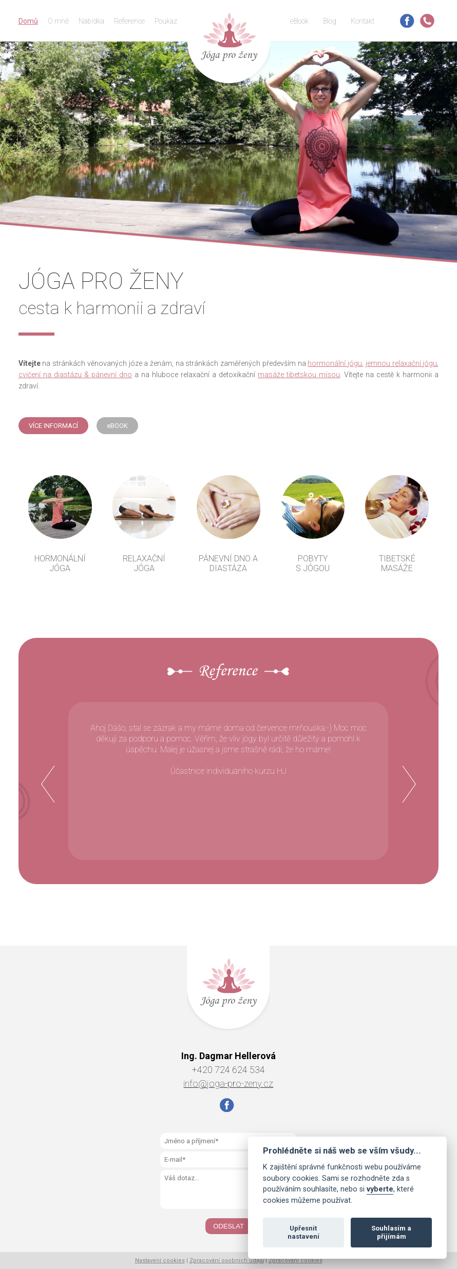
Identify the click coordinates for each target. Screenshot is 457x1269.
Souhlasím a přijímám (391, 1232)
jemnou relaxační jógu (401, 363)
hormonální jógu (335, 363)
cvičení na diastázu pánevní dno (75, 374)
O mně (58, 21)
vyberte (380, 1189)
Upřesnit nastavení (303, 1232)
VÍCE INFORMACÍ (53, 425)
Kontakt (362, 21)
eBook (299, 21)
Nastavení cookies (160, 1260)
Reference (129, 21)
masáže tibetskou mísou (299, 374)
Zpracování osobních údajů (226, 1260)
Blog (329, 21)
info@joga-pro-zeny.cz (228, 1083)
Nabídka (91, 21)
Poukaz (166, 21)
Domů (28, 21)
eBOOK (117, 425)
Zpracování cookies (295, 1260)
